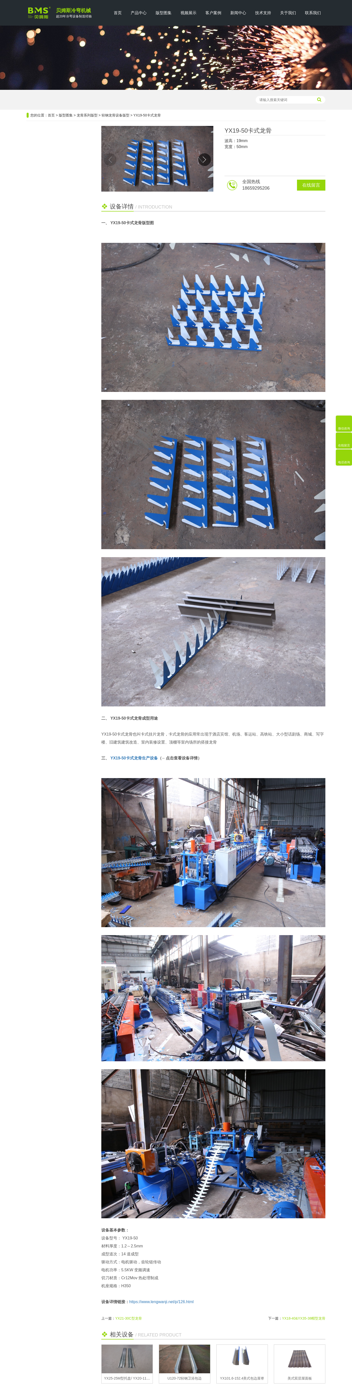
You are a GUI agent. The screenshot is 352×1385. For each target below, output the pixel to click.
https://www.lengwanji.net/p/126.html (161, 1302)
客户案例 (213, 13)
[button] (204, 159)
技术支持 (263, 13)
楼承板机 (84, 100)
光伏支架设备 (129, 100)
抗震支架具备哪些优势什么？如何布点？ (56, 341)
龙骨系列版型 (87, 115)
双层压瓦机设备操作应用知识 (53, 352)
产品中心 (139, 13)
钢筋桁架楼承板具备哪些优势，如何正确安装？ (56, 362)
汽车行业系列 (42, 242)
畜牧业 (36, 281)
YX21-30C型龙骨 (128, 1318)
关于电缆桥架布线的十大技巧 (53, 382)
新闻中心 (238, 13)
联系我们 (313, 13)
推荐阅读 (56, 297)
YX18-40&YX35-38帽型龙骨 (303, 1318)
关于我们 (288, 13)
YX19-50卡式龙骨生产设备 (134, 758)
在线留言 (311, 185)
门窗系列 (38, 229)
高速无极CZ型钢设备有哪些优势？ (56, 372)
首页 (118, 13)
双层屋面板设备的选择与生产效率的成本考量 (56, 321)
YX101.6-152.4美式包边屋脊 (242, 1378)
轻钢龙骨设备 (105, 100)
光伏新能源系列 (44, 163)
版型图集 (164, 13)
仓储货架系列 (42, 202)
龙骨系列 (38, 189)
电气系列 (38, 176)
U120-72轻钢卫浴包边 (185, 1378)
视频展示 (188, 13)
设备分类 (56, 134)
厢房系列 (38, 268)
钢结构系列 (40, 150)
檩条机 (68, 100)
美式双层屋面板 (300, 1378)
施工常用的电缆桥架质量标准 (53, 331)
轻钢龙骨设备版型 (115, 115)
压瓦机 (54, 100)
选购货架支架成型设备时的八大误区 (56, 311)
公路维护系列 (42, 215)
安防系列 (38, 255)
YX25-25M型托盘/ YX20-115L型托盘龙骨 (136, 1378)
